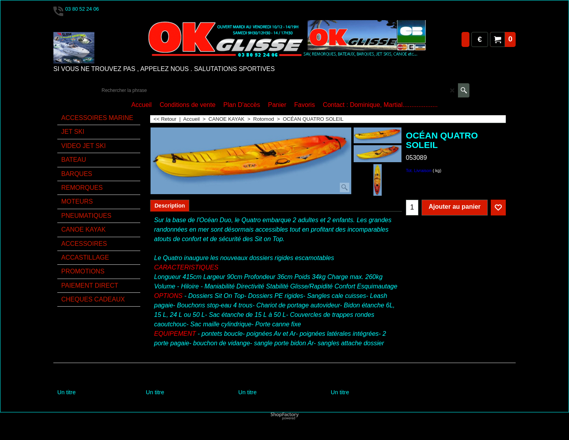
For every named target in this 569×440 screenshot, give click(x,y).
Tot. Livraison (418, 170)
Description (169, 205)
